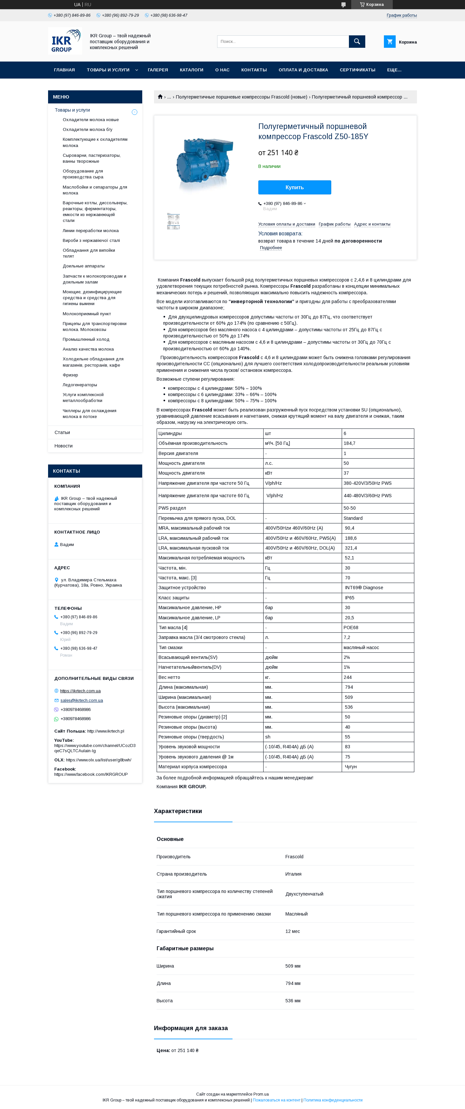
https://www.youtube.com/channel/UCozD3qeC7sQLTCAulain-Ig (95, 748)
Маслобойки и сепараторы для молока (95, 190)
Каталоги (191, 69)
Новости (64, 445)
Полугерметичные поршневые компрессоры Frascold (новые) (241, 97)
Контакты (254, 69)
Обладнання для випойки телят (89, 253)
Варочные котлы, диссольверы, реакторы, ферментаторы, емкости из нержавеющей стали (95, 211)
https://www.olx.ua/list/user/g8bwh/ (98, 759)
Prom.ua (261, 1094)
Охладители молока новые (91, 119)
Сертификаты (357, 69)
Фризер (70, 375)
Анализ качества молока (88, 349)
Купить (295, 187)
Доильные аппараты (84, 266)
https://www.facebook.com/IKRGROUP (91, 774)
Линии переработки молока (91, 230)
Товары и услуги (108, 69)
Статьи (62, 432)
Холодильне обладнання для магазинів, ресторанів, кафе (93, 361)
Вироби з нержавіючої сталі (91, 240)
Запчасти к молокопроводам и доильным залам (94, 279)
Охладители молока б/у (87, 129)
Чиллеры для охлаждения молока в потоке (89, 413)
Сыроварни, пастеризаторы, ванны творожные (92, 158)
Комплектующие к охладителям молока (95, 142)
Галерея (158, 69)
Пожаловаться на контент (277, 1100)
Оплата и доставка (303, 69)
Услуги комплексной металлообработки (83, 397)
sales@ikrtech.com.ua (81, 700)
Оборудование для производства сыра (83, 174)
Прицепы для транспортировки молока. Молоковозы (95, 326)
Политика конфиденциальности (333, 1100)
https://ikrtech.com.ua (80, 690)
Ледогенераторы (80, 384)
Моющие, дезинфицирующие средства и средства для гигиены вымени (92, 297)
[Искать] (357, 41)
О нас (222, 69)
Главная (64, 69)
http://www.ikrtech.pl (105, 731)
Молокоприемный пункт (87, 313)
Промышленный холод (86, 339)
